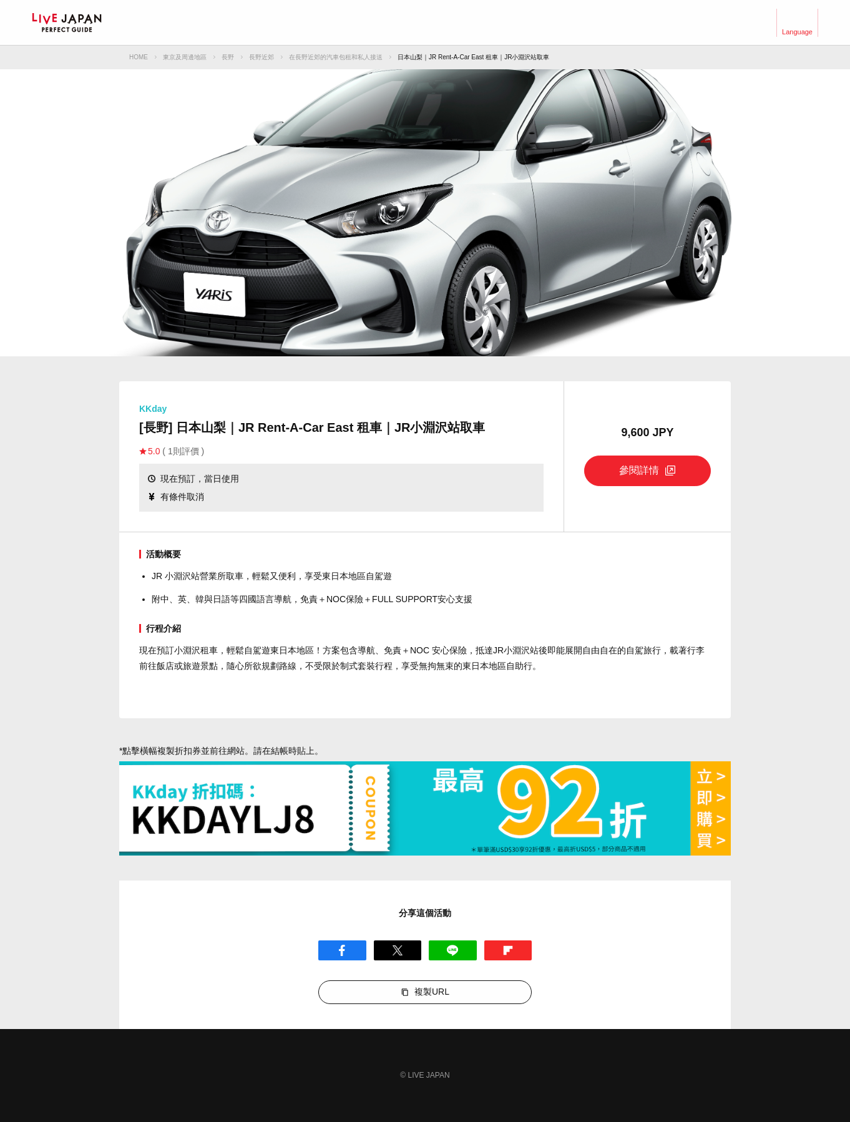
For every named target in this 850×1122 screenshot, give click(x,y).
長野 (228, 57)
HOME (138, 57)
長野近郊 (261, 57)
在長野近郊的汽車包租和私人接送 (336, 57)
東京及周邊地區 (185, 57)
